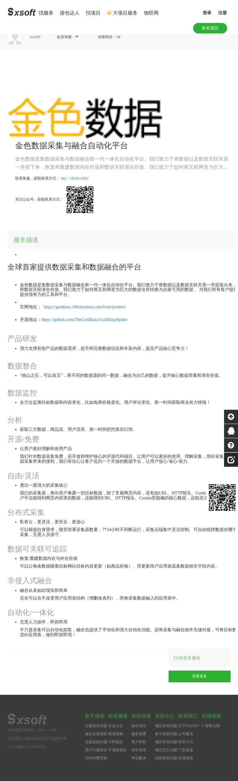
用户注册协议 (96, 750)
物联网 (151, 13)
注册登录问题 (96, 726)
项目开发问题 (166, 742)
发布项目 (210, 28)
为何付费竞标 (96, 758)
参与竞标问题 (166, 734)
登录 (207, 13)
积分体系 (138, 750)
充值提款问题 (96, 742)
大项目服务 (125, 13)
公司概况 (185, 734)
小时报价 (115, 742)
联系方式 (185, 742)
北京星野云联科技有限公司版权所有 (37, 738)
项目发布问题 (166, 726)
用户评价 (138, 742)
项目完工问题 (166, 750)
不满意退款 (117, 750)
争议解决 (138, 758)
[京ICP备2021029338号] (26, 747)
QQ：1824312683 (74, 178)
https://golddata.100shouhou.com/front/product (85, 307)
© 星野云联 (210, 726)
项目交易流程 (96, 734)
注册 (222, 13)
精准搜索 (115, 734)
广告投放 (185, 750)
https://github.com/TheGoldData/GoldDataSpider (84, 319)
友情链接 (185, 758)
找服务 (46, 13)
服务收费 (138, 734)
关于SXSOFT (189, 726)
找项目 (93, 13)
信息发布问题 (166, 758)
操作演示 (138, 726)
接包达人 (70, 13)
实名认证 (115, 726)
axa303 (34, 37)
